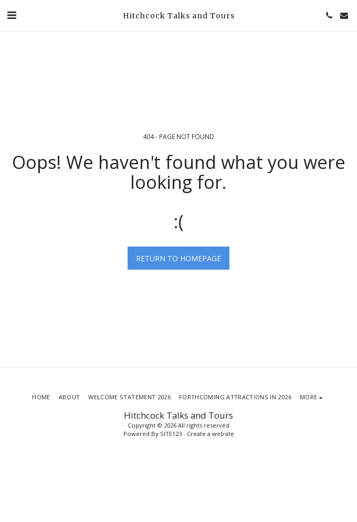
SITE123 (171, 434)
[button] (11, 15)
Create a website (210, 434)
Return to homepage (178, 258)
